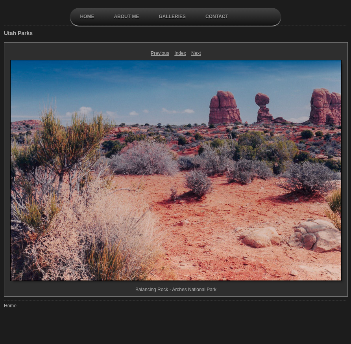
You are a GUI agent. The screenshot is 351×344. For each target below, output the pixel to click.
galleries (172, 16)
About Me (126, 16)
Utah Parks (18, 33)
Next (196, 53)
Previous (160, 53)
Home (87, 16)
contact (216, 16)
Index (180, 53)
